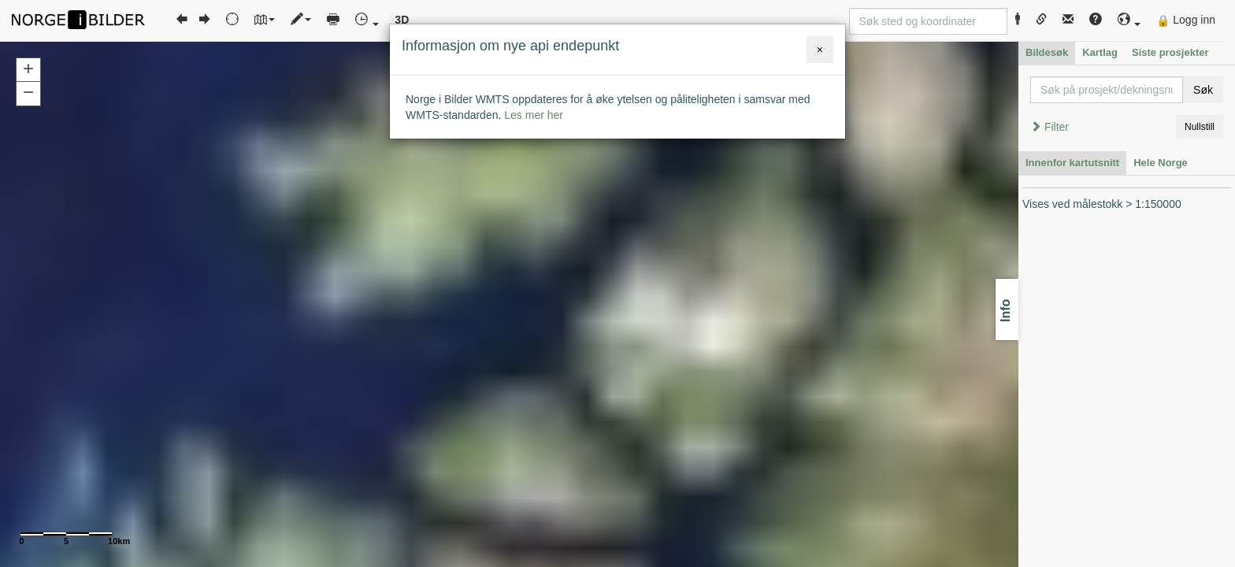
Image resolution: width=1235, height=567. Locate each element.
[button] (1129, 20)
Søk (1203, 89)
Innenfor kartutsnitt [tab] (1072, 163)
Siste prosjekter (1170, 52)
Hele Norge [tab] (1160, 163)
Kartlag (1100, 52)
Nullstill (1200, 126)
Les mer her (533, 115)
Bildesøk (1046, 52)
